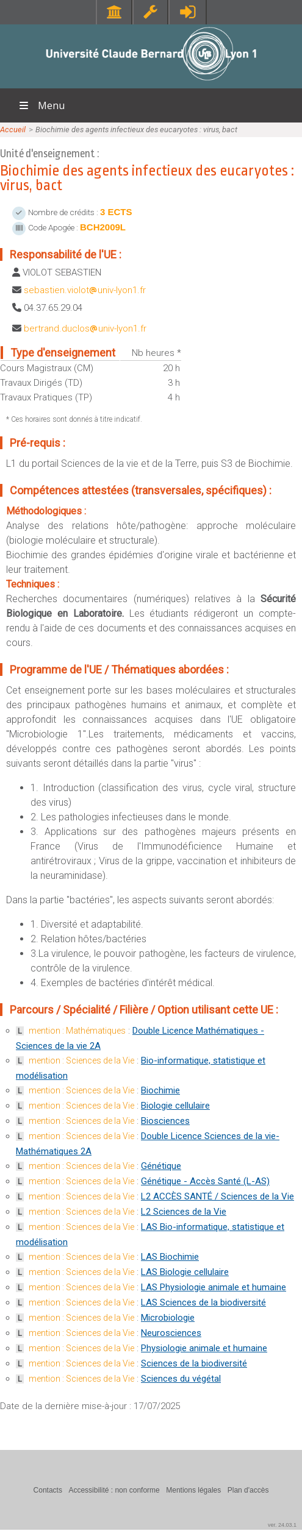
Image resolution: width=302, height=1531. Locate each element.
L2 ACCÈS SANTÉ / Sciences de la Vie (217, 1196)
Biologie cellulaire (175, 1105)
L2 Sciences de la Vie (183, 1211)
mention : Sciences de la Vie (81, 1060)
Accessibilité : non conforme (113, 1490)
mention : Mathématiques (77, 1030)
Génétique (161, 1165)
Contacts (48, 1490)
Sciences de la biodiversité (194, 1363)
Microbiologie (168, 1317)
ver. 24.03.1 (282, 1525)
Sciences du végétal (181, 1378)
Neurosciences (171, 1332)
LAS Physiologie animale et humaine (213, 1287)
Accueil (13, 129)
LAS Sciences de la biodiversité (203, 1302)
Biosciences (165, 1120)
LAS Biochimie (170, 1256)
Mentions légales (193, 1490)
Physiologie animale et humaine (204, 1348)
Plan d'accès (248, 1490)
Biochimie (160, 1090)
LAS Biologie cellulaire (185, 1271)
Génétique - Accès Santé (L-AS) (205, 1181)
